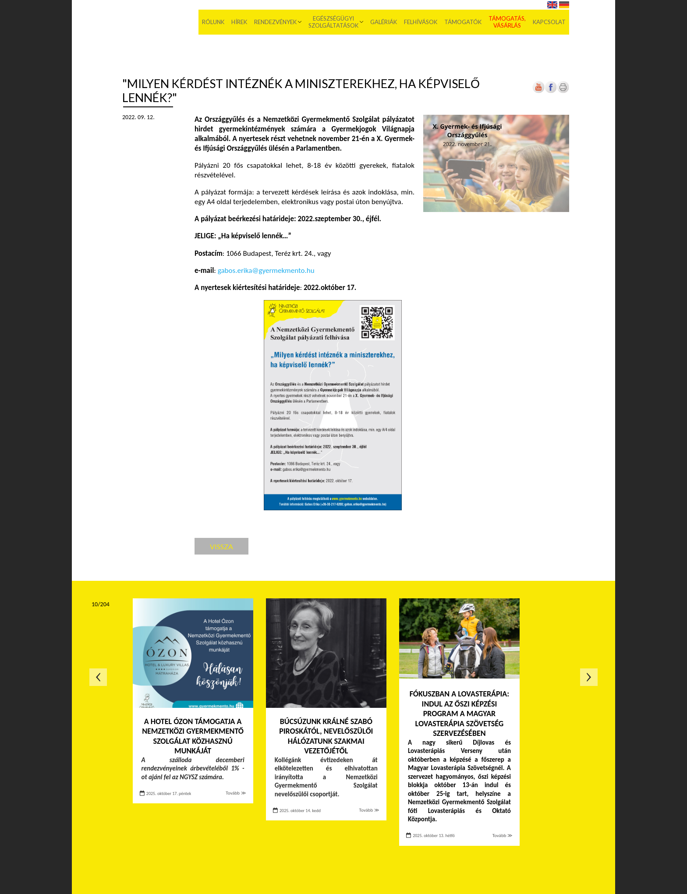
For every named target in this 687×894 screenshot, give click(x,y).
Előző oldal (98, 677)
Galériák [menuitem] (383, 21)
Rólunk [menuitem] (213, 21)
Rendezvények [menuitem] (275, 21)
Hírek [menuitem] (239, 21)
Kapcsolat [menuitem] (549, 21)
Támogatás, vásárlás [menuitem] (507, 22)
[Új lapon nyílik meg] (551, 91)
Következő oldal (589, 677)
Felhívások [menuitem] (420, 21)
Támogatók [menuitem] (463, 21)
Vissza (221, 546)
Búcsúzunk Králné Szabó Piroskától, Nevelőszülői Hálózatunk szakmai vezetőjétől (326, 736)
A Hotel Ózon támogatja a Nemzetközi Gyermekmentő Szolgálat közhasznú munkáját (193, 736)
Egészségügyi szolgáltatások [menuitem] (333, 22)
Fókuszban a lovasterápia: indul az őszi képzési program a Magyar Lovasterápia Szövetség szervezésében (460, 713)
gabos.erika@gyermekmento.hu (266, 270)
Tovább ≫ (236, 793)
